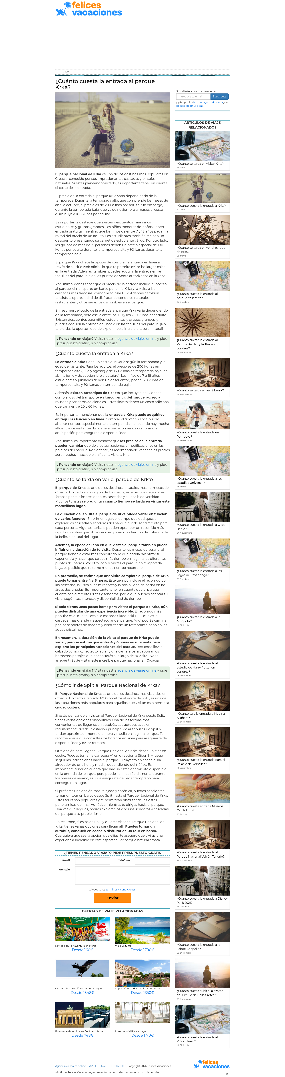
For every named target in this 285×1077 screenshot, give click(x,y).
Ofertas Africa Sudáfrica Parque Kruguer (79, 988)
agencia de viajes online (136, 339)
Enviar (113, 898)
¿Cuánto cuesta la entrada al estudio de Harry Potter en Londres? (197, 667)
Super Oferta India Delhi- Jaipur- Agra (137, 988)
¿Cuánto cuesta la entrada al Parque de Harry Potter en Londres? (197, 344)
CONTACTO (117, 1066)
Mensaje (64, 869)
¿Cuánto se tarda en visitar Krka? (200, 163)
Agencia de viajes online (70, 1066)
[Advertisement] (142, 43)
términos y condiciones (120, 889)
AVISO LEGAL (97, 1066)
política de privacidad (190, 105)
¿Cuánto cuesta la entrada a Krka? (201, 205)
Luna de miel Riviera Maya (130, 1031)
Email (66, 860)
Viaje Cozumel (123, 945)
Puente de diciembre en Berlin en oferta (79, 1031)
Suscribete (219, 96)
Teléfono (124, 860)
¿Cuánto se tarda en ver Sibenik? (200, 390)
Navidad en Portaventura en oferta (75, 945)
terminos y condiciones (208, 102)
